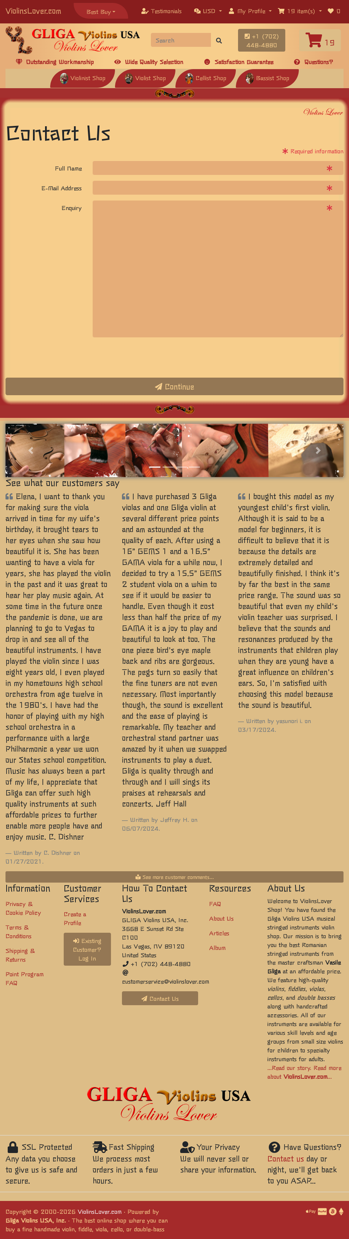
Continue (174, 386)
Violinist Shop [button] (82, 77)
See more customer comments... (174, 876)
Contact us (285, 1158)
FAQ (215, 903)
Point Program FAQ (24, 978)
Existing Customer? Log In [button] (87, 949)
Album (217, 947)
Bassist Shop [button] (267, 77)
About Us (221, 918)
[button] (208, 10)
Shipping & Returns (20, 954)
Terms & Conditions (18, 931)
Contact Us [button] (160, 998)
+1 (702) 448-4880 (262, 40)
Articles (219, 932)
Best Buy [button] (98, 11)
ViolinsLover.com (33, 10)
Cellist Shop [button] (205, 77)
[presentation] (148, 357)
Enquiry (72, 207)
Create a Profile (75, 918)
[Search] (181, 40)
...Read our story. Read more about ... (304, 1072)
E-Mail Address (61, 187)
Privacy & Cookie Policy (23, 908)
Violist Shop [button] (145, 77)
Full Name (68, 168)
